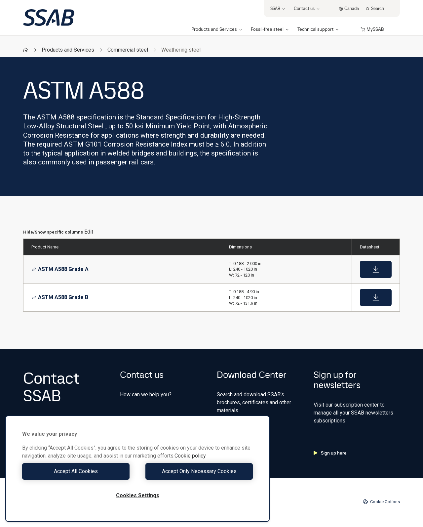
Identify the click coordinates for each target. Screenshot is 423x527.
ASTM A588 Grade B (60, 297)
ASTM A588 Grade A (60, 269)
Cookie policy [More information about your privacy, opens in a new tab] (190, 456)
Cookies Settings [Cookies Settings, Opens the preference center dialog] (137, 495)
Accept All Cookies (78, 471)
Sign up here (330, 453)
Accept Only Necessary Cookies (197, 471)
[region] (137, 469)
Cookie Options (381, 501)
